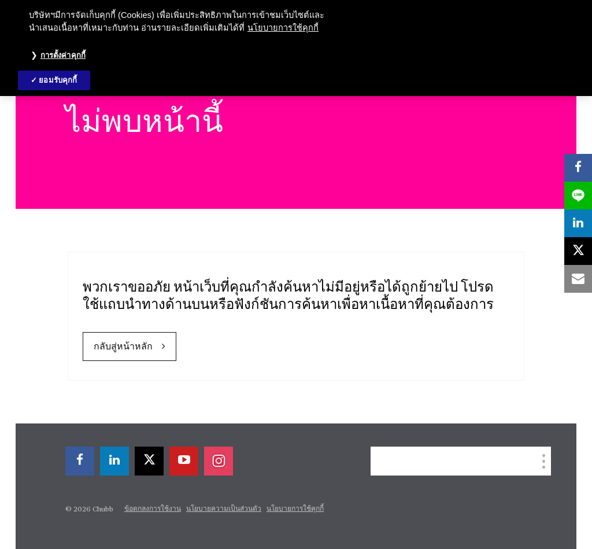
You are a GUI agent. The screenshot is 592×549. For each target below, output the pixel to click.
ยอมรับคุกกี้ (58, 80)
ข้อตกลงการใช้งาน (152, 509)
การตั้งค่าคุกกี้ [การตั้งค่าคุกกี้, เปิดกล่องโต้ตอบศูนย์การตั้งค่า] (63, 55)
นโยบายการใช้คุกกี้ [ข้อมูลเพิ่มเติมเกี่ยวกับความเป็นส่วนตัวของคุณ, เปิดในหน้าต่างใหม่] (283, 27)
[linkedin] (114, 461)
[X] (149, 461)
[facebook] (79, 461)
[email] (578, 279)
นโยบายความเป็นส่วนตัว (223, 509)
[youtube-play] (183, 461)
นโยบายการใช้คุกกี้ (295, 509)
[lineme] (578, 195)
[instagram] (218, 461)
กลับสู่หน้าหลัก (123, 347)
